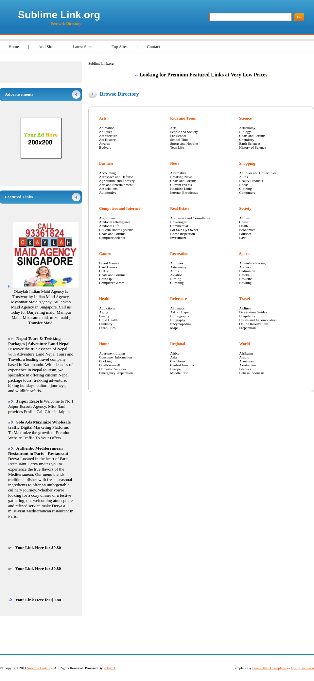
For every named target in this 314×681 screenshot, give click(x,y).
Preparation (247, 328)
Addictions (107, 308)
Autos (174, 271)
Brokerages (178, 222)
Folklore (245, 234)
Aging (103, 312)
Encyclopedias (180, 324)
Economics (247, 230)
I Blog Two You (302, 668)
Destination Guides (253, 312)
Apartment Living (112, 353)
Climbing (177, 283)
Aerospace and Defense (116, 177)
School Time (179, 139)
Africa (174, 353)
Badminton (247, 271)
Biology (245, 132)
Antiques (105, 132)
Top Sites (120, 46)
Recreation (179, 253)
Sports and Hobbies (184, 143)
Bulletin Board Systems (116, 230)
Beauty (104, 316)
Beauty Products (251, 181)
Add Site (45, 46)
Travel (244, 298)
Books (243, 185)
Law (242, 238)
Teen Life (177, 147)
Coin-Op (105, 279)
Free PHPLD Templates (269, 668)
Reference (178, 298)
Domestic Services (112, 369)
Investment (178, 238)
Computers (247, 192)
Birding (175, 279)
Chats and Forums (112, 234)
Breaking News (181, 177)
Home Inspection (182, 234)
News (174, 163)
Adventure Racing (252, 263)
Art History (107, 139)
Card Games (108, 267)
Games (105, 253)
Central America (182, 365)
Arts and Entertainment (116, 185)
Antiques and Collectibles (257, 173)
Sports (244, 253)
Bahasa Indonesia (251, 373)
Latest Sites (82, 46)
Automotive (107, 192)
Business (106, 163)
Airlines (245, 308)
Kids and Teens (183, 118)
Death (243, 226)
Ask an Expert (180, 312)
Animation (106, 128)
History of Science (252, 147)
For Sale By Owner (184, 230)
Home (14, 46)
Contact (153, 46)
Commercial (179, 226)
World (244, 343)
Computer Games (111, 283)
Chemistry (246, 139)
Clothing (245, 189)
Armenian (246, 361)
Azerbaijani (247, 365)
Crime (243, 222)
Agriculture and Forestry (117, 181)
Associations (108, 189)
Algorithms (107, 218)
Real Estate (179, 208)
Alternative (178, 173)
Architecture (108, 136)
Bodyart (105, 147)
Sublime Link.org (59, 15)
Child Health (108, 320)
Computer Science (112, 238)
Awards (104, 143)
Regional (177, 343)
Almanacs (177, 308)
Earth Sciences (249, 143)
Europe (175, 369)
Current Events (181, 185)
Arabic (244, 357)
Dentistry (106, 324)
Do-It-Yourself (109, 365)
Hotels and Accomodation (257, 320)
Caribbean (177, 361)
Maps (174, 328)
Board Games (109, 263)
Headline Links (181, 189)
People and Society (184, 132)
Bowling (245, 283)
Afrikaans (246, 353)
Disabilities (107, 328)
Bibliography (179, 316)
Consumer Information (115, 357)
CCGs (103, 271)
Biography (177, 320)
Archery (245, 267)
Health (105, 298)
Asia (173, 357)
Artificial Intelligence (114, 222)
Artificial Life (109, 226)
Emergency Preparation (116, 373)
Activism (245, 218)
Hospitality (247, 316)
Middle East (178, 373)
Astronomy (178, 267)
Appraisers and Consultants (190, 218)
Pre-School (178, 136)
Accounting (107, 173)
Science (245, 118)
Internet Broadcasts (184, 192)
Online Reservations (254, 324)
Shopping (247, 163)
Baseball (245, 275)
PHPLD (109, 668)
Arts (103, 118)
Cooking (105, 361)
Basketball (246, 279)
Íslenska (245, 369)
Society (245, 208)
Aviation (176, 275)
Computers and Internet (119, 208)
